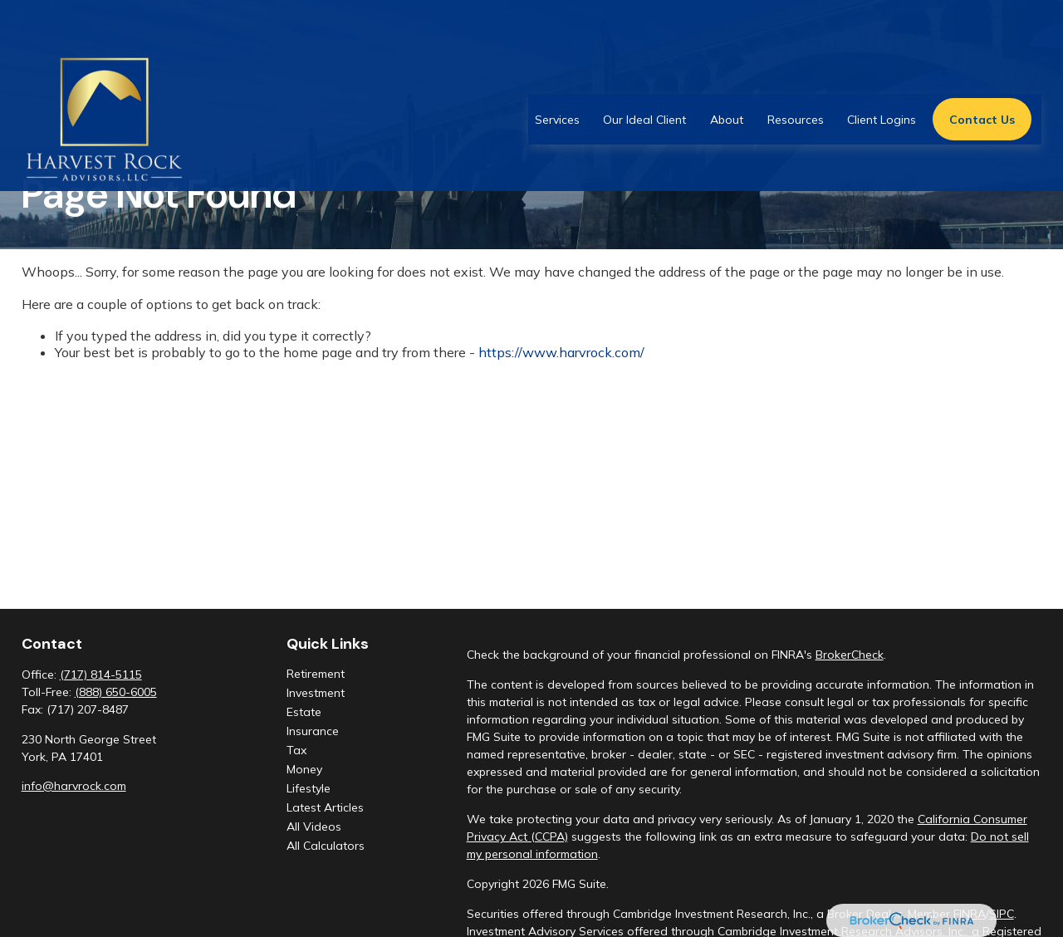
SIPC (1001, 913)
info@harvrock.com (74, 785)
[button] (557, 72)
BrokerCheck (850, 654)
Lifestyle (309, 788)
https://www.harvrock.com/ (561, 352)
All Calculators (326, 845)
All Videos (314, 826)
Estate (304, 711)
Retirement (316, 673)
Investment (316, 692)
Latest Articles (325, 807)
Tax (296, 750)
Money (304, 769)
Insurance (313, 731)
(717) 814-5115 (101, 674)
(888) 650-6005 (116, 691)
